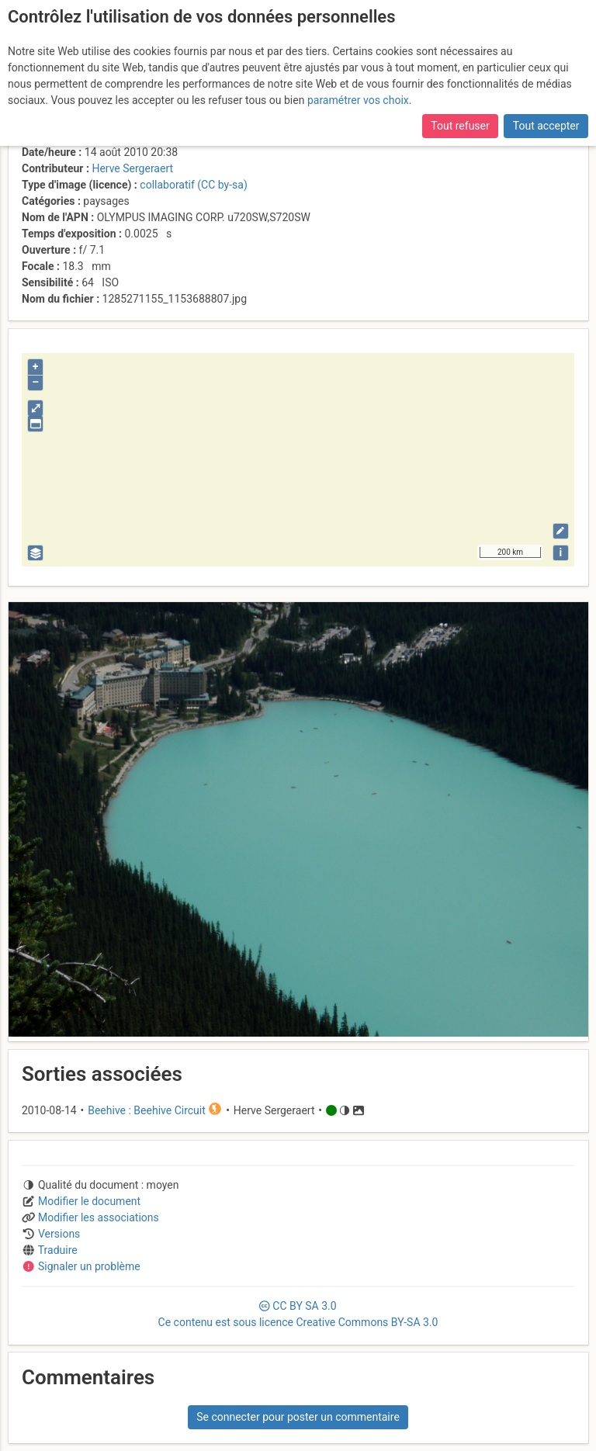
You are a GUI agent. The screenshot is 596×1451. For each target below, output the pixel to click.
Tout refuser (460, 125)
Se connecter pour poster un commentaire (298, 1417)
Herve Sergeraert (132, 168)
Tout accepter (546, 125)
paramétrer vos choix (358, 100)
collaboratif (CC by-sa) (193, 184)
